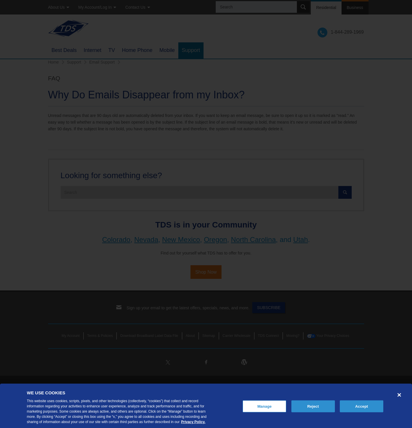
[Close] (399, 395)
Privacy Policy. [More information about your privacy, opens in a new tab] (193, 422)
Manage (264, 406)
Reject (313, 406)
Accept (361, 406)
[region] (206, 406)
